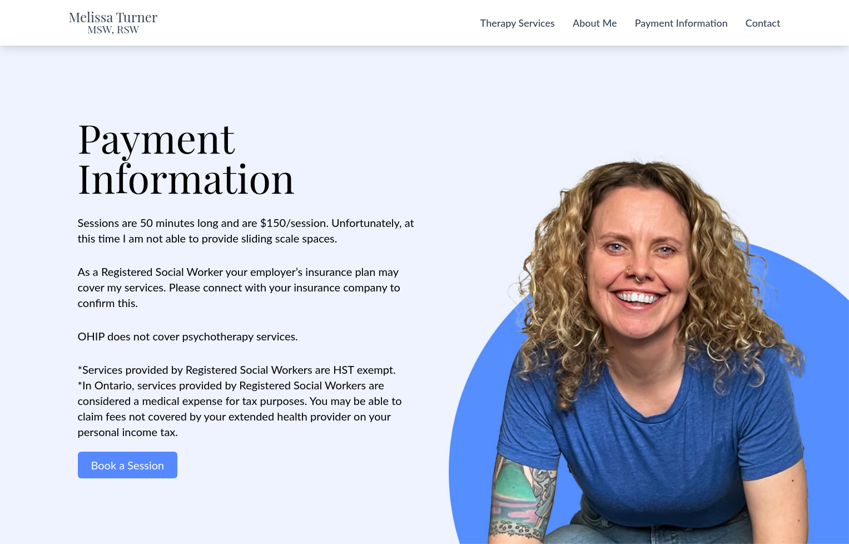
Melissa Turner (113, 22)
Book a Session (128, 465)
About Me (595, 23)
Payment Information (681, 23)
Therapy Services (517, 23)
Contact (763, 23)
